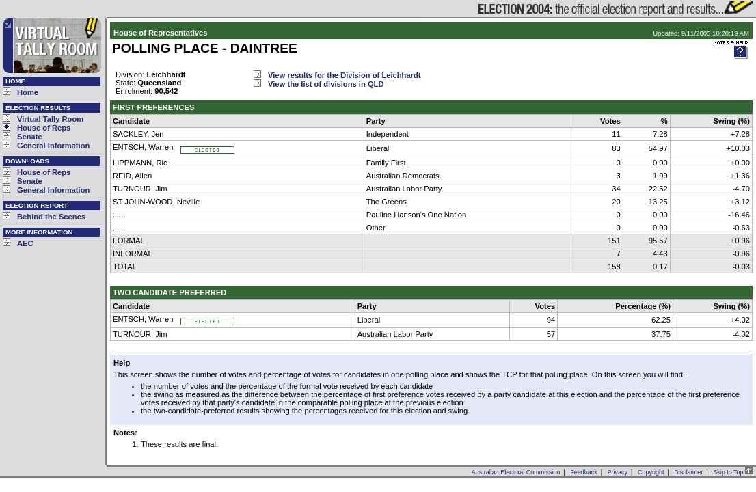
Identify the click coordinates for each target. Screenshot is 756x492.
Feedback (583, 472)
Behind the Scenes (51, 217)
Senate (29, 137)
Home (27, 92)
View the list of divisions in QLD (326, 84)
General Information (53, 145)
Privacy (618, 472)
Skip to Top (733, 472)
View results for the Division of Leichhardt (344, 75)
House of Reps (43, 128)
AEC (25, 243)
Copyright (651, 472)
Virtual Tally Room (50, 119)
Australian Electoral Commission (516, 472)
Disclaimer (688, 472)
